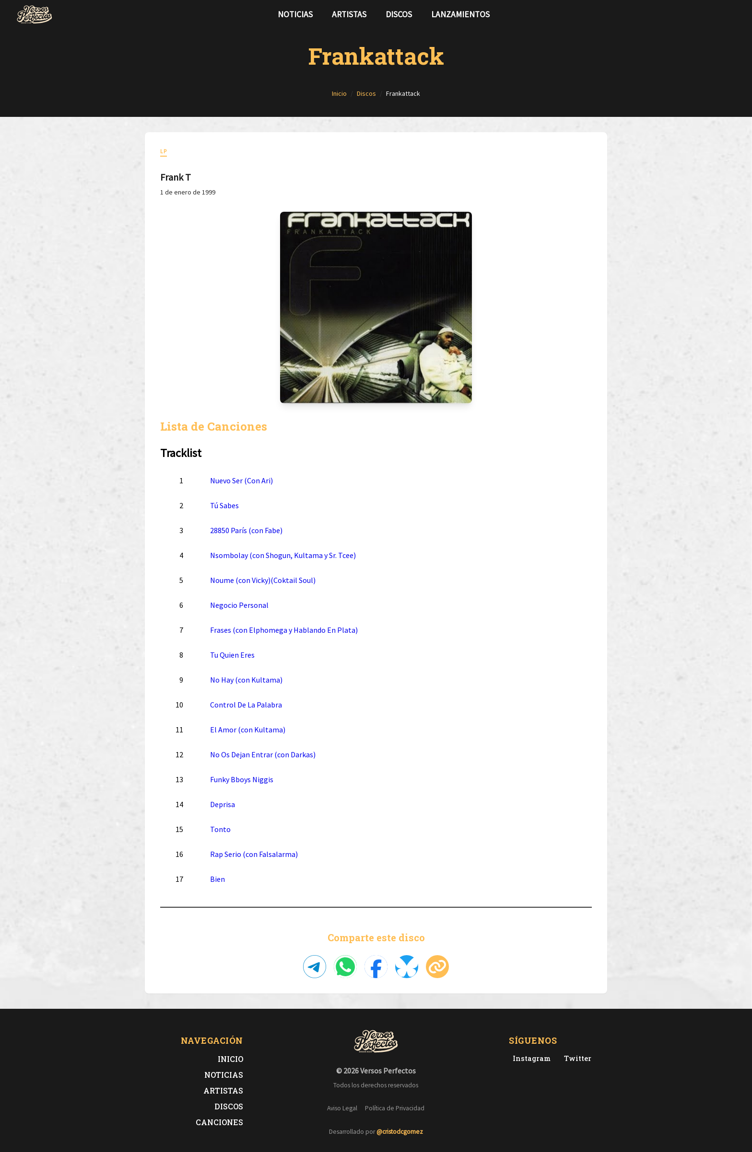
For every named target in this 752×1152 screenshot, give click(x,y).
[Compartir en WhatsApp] (345, 966)
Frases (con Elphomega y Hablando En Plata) (284, 630)
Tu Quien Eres (232, 655)
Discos (399, 14)
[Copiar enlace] (437, 966)
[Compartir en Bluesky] (406, 966)
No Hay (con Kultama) (246, 679)
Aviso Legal (342, 1108)
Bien (217, 879)
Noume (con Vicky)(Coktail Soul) (263, 580)
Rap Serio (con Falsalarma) (254, 854)
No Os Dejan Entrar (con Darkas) (263, 754)
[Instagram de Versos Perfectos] (530, 1058)
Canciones (219, 1122)
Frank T (175, 177)
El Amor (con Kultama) (247, 729)
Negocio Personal (239, 605)
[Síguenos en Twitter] (717, 14)
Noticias (295, 14)
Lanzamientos (460, 14)
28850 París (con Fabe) (246, 530)
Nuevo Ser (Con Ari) (241, 480)
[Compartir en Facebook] (376, 966)
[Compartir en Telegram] (314, 966)
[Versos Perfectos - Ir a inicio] (34, 14)
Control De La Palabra (246, 704)
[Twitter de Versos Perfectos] (575, 1058)
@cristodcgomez (399, 1132)
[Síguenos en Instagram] (733, 14)
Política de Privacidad (394, 1108)
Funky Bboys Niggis (241, 779)
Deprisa (222, 804)
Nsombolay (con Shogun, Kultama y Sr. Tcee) (283, 555)
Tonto (220, 829)
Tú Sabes (224, 505)
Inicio (230, 1059)
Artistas (349, 14)
